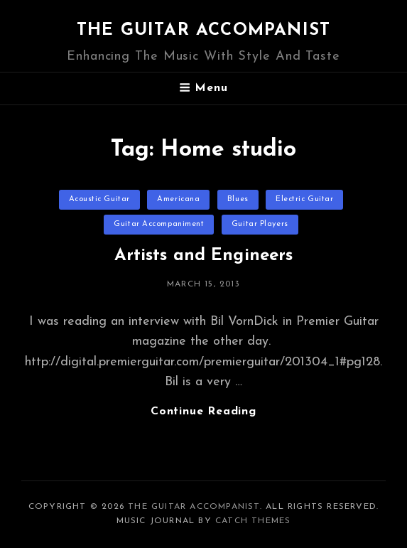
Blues (238, 199)
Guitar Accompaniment (159, 224)
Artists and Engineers (203, 255)
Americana (178, 199)
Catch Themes (253, 521)
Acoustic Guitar (99, 199)
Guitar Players (260, 224)
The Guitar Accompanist (203, 30)
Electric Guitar (304, 199)
